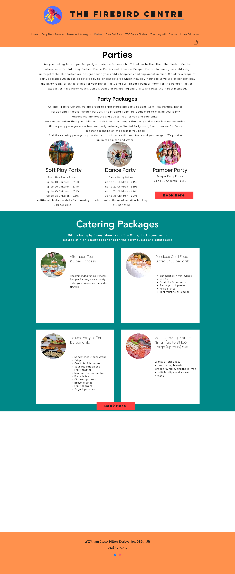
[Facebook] (115, 555)
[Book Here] (174, 195)
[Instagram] (120, 555)
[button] (196, 42)
